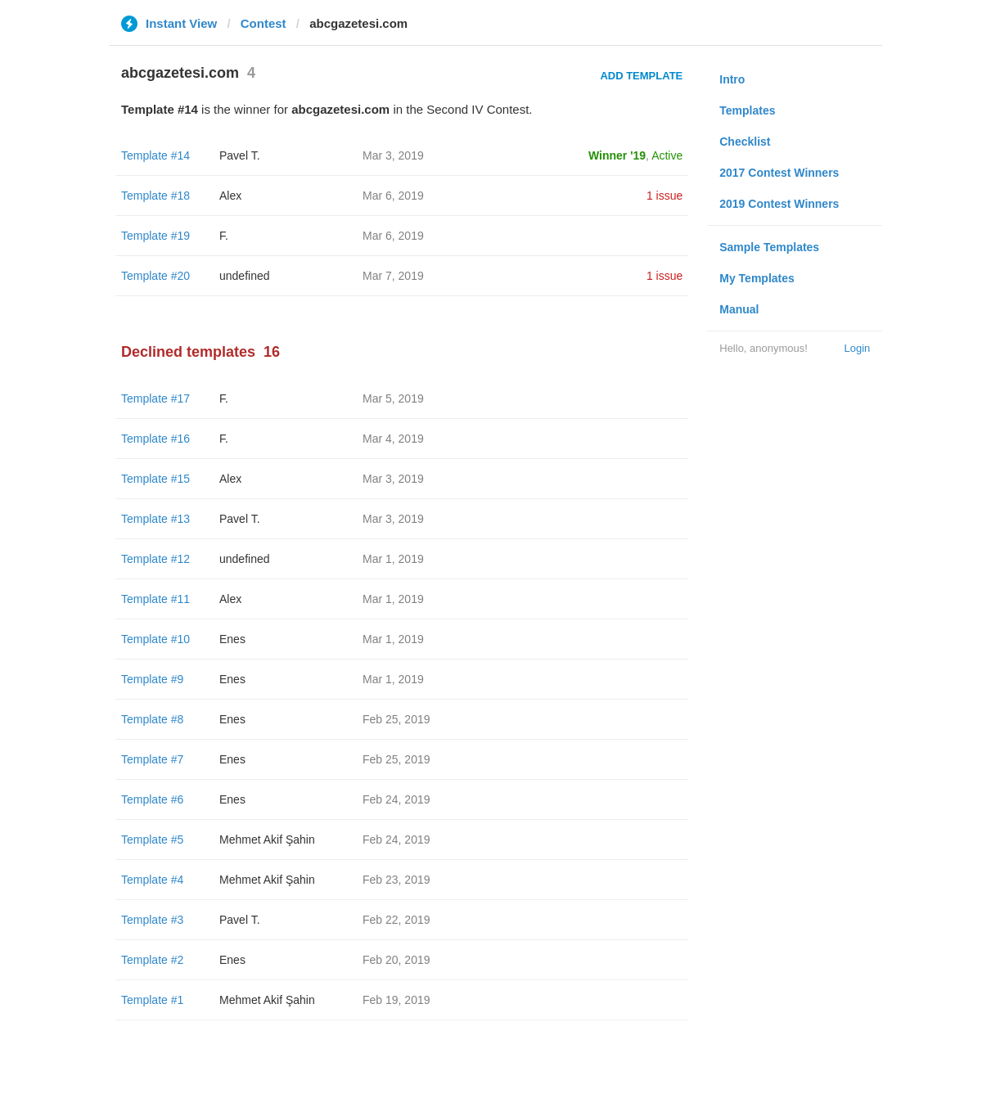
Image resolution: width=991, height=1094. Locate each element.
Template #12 (155, 558)
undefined (244, 275)
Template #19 (155, 235)
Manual (739, 309)
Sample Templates (769, 247)
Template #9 (152, 679)
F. (223, 235)
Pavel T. (239, 155)
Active (666, 155)
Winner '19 (617, 155)
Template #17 (155, 398)
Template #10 (155, 639)
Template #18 (155, 195)
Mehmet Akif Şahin (267, 839)
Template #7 (152, 759)
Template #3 (152, 919)
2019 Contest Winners (779, 203)
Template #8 (152, 719)
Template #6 (152, 799)
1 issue (664, 195)
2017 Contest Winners (779, 172)
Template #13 (155, 518)
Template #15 (155, 478)
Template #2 (152, 959)
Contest (263, 23)
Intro (732, 79)
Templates (747, 110)
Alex (230, 195)
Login (857, 348)
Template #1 (152, 999)
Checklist (744, 141)
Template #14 (155, 155)
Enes (232, 639)
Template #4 (152, 879)
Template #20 (155, 275)
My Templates (757, 278)
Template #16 (155, 438)
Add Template (641, 76)
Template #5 (152, 839)
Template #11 (155, 599)
